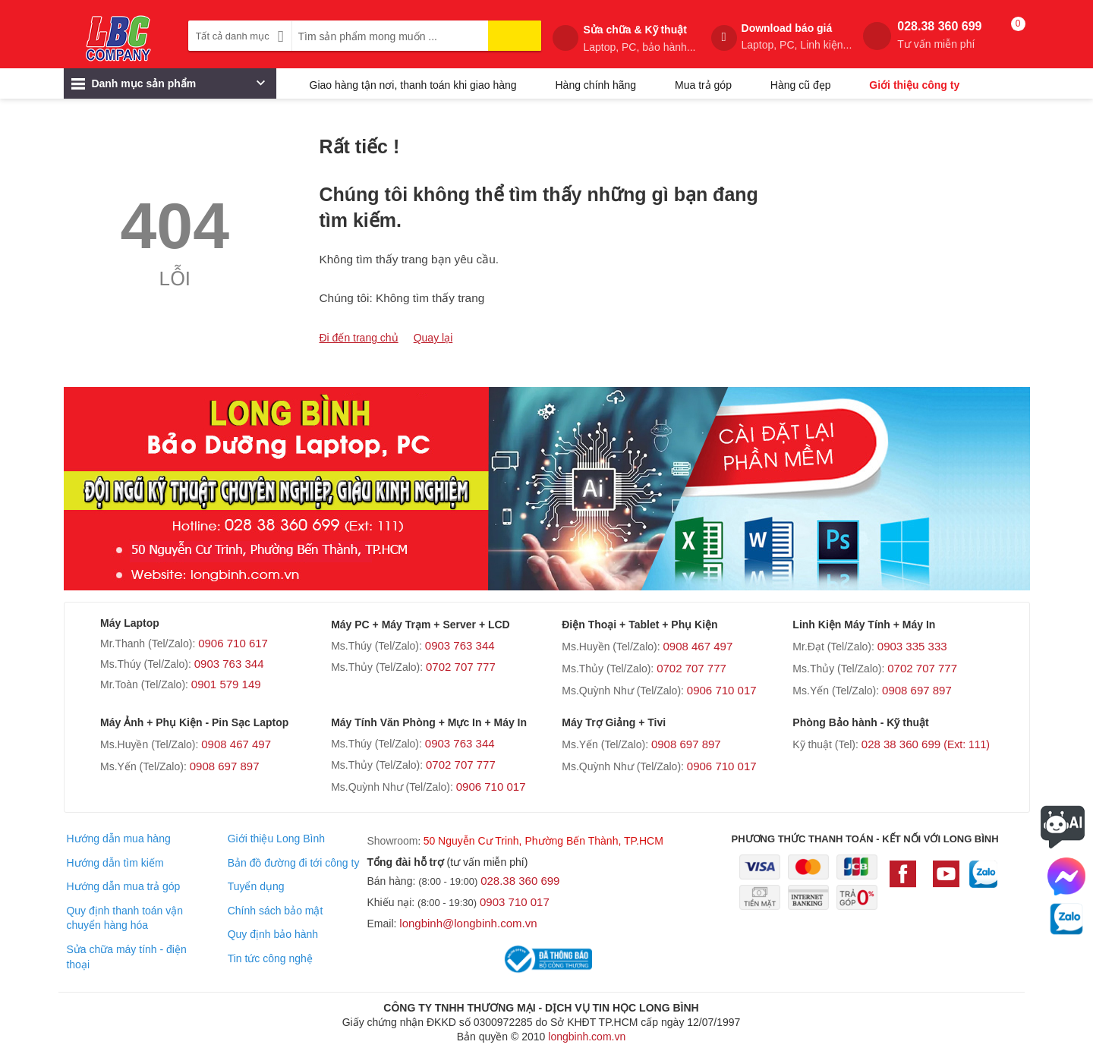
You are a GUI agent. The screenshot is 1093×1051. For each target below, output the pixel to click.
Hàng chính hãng (595, 85)
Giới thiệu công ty (914, 85)
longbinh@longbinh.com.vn (468, 923)
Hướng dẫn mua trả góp (123, 886)
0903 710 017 (515, 901)
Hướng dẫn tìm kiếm (114, 863)
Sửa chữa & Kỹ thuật (639, 39)
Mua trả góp (703, 85)
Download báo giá (797, 37)
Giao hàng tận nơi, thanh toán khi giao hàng (413, 85)
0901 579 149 (226, 684)
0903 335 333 (912, 646)
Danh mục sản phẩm (168, 87)
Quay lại (433, 338)
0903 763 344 (229, 663)
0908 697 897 (917, 690)
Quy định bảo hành (273, 934)
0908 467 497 (697, 646)
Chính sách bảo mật (275, 911)
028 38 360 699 (925, 744)
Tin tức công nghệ (270, 958)
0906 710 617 (233, 643)
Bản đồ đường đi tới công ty (294, 863)
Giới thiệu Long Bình (276, 838)
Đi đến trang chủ (359, 338)
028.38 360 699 (939, 35)
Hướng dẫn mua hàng (118, 838)
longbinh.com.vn (586, 1037)
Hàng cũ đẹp (800, 85)
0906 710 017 (722, 690)
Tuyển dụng (256, 886)
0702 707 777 (461, 666)
